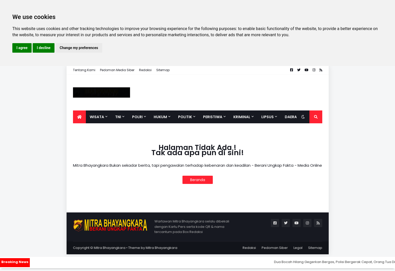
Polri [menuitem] (137, 116)
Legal (297, 247)
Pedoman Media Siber (117, 70)
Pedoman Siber (275, 247)
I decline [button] (43, 48)
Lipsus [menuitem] (267, 116)
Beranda (197, 179)
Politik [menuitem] (185, 116)
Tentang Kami (84, 70)
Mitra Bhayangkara (109, 247)
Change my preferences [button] (79, 48)
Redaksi (145, 70)
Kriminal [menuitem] (241, 116)
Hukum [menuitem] (160, 116)
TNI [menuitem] (118, 116)
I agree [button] (21, 48)
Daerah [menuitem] (292, 116)
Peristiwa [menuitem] (212, 116)
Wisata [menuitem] (97, 116)
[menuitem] (79, 116)
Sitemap (163, 70)
